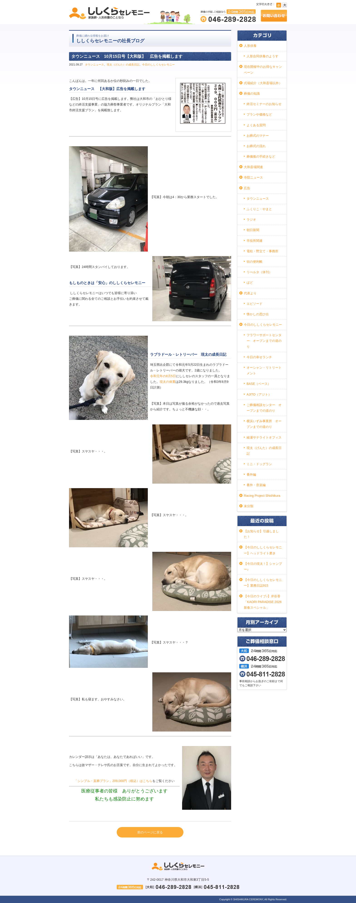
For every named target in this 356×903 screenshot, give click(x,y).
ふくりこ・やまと (259, 209)
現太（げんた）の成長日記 (123, 64)
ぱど (250, 282)
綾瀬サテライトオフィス (264, 437)
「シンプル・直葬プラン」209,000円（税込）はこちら (113, 781)
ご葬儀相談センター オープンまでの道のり (264, 407)
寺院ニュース (253, 177)
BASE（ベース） (259, 384)
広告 (247, 188)
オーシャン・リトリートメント (264, 370)
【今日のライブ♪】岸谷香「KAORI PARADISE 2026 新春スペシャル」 (263, 601)
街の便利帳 (254, 261)
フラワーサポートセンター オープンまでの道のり (264, 340)
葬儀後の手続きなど (261, 156)
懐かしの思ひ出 (258, 314)
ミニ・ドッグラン (259, 464)
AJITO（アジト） (259, 394)
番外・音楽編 (256, 485)
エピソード (254, 303)
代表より (250, 293)
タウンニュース (94, 64)
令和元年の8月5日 (163, 376)
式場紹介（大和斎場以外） (263, 83)
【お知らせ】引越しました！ (261, 534)
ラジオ (251, 219)
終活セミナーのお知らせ (264, 104)
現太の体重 (168, 381)
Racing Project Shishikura (262, 495)
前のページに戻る (150, 832)
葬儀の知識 (252, 93)
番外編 (251, 474)
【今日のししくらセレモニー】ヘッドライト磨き (263, 550)
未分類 (248, 506)
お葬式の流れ (256, 146)
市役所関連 (254, 240)
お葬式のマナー (258, 135)
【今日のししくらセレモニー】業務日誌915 (263, 582)
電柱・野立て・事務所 (262, 251)
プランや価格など (259, 114)
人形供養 (250, 46)
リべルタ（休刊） (259, 272)
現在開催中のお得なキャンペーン (263, 69)
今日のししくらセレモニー (158, 64)
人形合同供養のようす (262, 56)
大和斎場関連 (253, 167)
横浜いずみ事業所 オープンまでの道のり (264, 424)
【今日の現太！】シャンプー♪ (263, 566)
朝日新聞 (253, 230)
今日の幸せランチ (259, 357)
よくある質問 (256, 125)
